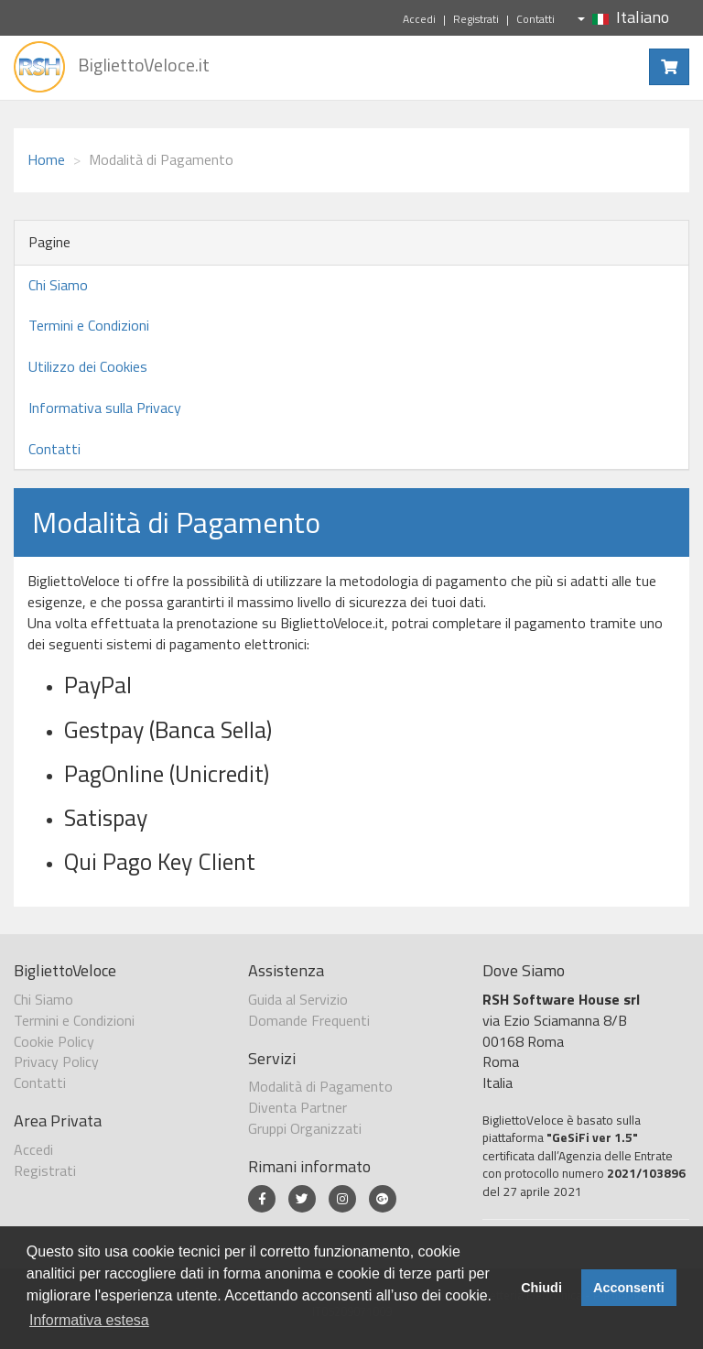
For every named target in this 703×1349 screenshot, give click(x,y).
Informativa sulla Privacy (104, 408)
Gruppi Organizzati (305, 1128)
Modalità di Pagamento (320, 1086)
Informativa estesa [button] (89, 1320)
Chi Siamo (58, 285)
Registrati (476, 18)
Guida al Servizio (298, 999)
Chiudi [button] (541, 1287)
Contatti (535, 18)
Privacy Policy (56, 1061)
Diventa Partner (297, 1107)
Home (46, 159)
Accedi (419, 18)
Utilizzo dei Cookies (87, 366)
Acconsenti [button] (629, 1287)
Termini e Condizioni (88, 325)
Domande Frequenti (309, 1020)
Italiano (623, 17)
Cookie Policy (54, 1041)
